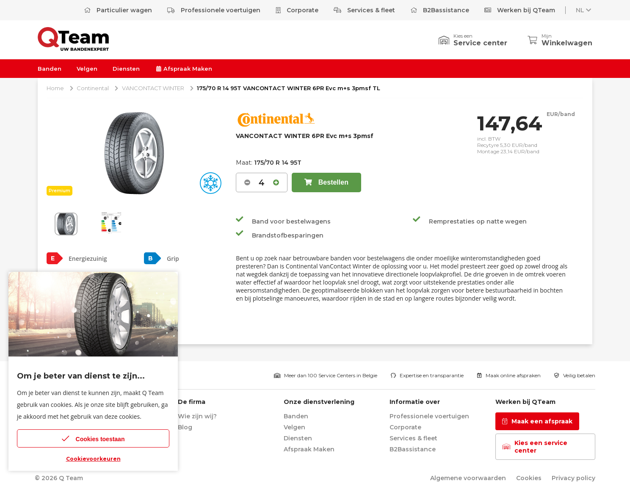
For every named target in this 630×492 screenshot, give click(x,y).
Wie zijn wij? (197, 416)
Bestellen (326, 182)
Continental (93, 88)
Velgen (87, 68)
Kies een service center (535, 446)
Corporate (297, 10)
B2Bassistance (439, 10)
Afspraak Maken (183, 68)
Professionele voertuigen (213, 10)
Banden (49, 68)
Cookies (529, 478)
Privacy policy (573, 478)
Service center (480, 43)
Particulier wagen (118, 10)
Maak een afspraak (537, 421)
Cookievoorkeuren (93, 459)
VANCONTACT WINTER (153, 88)
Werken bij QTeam (519, 10)
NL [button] (584, 10)
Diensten (126, 68)
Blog (185, 427)
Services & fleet (364, 10)
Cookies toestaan (93, 438)
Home (55, 88)
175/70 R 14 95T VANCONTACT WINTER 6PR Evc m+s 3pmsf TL (288, 88)
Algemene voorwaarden (468, 478)
